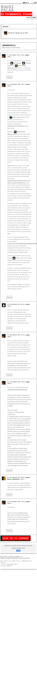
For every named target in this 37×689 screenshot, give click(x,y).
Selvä (18, 550)
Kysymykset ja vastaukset (5, 558)
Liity (29, 17)
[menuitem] (34, 17)
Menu (34, 17)
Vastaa (9, 77)
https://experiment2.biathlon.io (16, 126)
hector (17, 258)
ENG (35, 2)
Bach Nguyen (17, 63)
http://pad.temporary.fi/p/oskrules (17, 389)
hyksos (27, 55)
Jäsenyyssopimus (15, 558)
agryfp (14, 117)
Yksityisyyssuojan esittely (24, 558)
